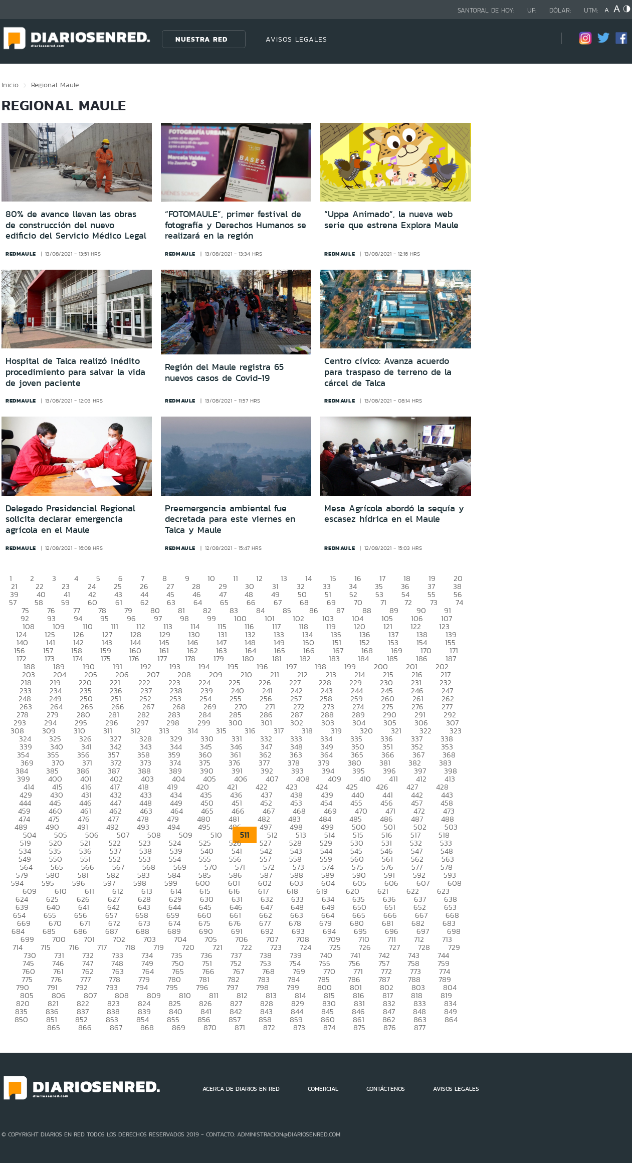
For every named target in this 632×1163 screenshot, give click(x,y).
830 (329, 1003)
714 (18, 947)
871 (240, 1027)
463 (146, 811)
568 (148, 867)
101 (270, 618)
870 (210, 1027)
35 (379, 586)
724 (305, 947)
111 (114, 626)
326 (85, 738)
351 (387, 746)
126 (78, 634)
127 (107, 634)
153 (393, 642)
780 (174, 979)
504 (29, 835)
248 (25, 698)
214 (359, 674)
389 (175, 770)
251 (116, 698)
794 (142, 987)
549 (25, 859)
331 (237, 738)
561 (387, 859)
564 (26, 867)
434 (176, 795)
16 (357, 578)
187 (451, 658)
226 (265, 682)
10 (211, 578)
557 (265, 859)
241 (267, 690)
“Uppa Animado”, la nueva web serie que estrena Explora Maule (391, 220)
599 (170, 883)
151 (336, 642)
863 (420, 1019)
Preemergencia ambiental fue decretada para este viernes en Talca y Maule (230, 519)
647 (267, 907)
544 (326, 851)
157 (48, 650)
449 (176, 803)
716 (74, 947)
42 (92, 594)
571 (240, 867)
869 (178, 1027)
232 (446, 682)
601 (234, 883)
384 (22, 770)
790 (22, 987)
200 (381, 666)
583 (143, 875)
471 (390, 811)
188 (29, 666)
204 (59, 674)
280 (83, 714)
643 (144, 907)
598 (139, 883)
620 (352, 891)
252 (145, 698)
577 (417, 867)
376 (235, 762)
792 (82, 987)
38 (457, 586)
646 (236, 907)
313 (164, 730)
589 (327, 875)
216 (417, 674)
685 (49, 931)
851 (51, 1019)
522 (115, 843)
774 (444, 971)
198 (320, 666)
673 (144, 923)
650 (359, 907)
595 (48, 883)
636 (389, 899)
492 (112, 827)
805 (27, 995)
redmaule (21, 254)
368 (449, 754)
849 (450, 1011)
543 (296, 851)
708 (302, 939)
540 (207, 851)
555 (205, 859)
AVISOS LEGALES (296, 39)
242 (297, 690)
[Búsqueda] (538, 39)
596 (78, 883)
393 (297, 770)
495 (204, 827)
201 (411, 666)
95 (104, 618)
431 (86, 795)
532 (416, 843)
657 (111, 915)
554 (175, 859)
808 (122, 995)
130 (194, 634)
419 (172, 787)
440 (357, 795)
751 (207, 963)
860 (328, 1019)
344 (176, 746)
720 (188, 947)
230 (386, 682)
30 (249, 586)
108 (29, 626)
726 (365, 947)
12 (259, 578)
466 (238, 811)
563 (448, 859)
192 (145, 666)
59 (65, 602)
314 (192, 730)
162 (192, 650)
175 (106, 658)
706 (241, 939)
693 (298, 931)
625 (52, 899)
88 (366, 610)
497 (266, 827)
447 (115, 803)
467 (269, 811)
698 (454, 931)
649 (328, 907)
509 (185, 835)
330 (207, 738)
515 (358, 835)
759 (444, 963)
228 (325, 682)
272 (299, 706)
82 (207, 610)
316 (250, 730)
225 (235, 682)
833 (419, 1003)
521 (85, 843)
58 (39, 602)
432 (116, 795)
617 (263, 891)
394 (328, 770)
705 (210, 939)
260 (387, 698)
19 (432, 578)
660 (204, 915)
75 (25, 610)
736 (206, 955)
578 (447, 867)
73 (434, 602)
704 (180, 939)
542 (266, 851)
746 (58, 963)
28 (196, 586)
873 (299, 1027)
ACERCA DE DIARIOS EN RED (241, 1088)
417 (115, 787)
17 (382, 578)
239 (206, 690)
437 (266, 795)
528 (295, 843)
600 (202, 883)
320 (366, 730)
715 (46, 947)
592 (419, 875)
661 (235, 915)
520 (55, 843)
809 (154, 995)
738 (266, 955)
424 (322, 787)
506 (92, 835)
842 (236, 1011)
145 (164, 642)
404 (178, 778)
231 (416, 682)
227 (295, 682)
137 (393, 634)
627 (114, 899)
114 (194, 626)
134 (307, 634)
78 (102, 610)
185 (392, 658)
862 (388, 1019)
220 (85, 682)
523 (145, 843)
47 (223, 594)
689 (174, 931)
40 (41, 594)
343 (146, 746)
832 (389, 1003)
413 (450, 778)
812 (242, 995)
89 (393, 610)
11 (235, 578)
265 (87, 706)
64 (197, 602)
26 (144, 586)
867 (116, 1027)
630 (207, 899)
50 (302, 594)
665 (358, 915)
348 (296, 746)
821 (53, 1003)
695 (360, 931)
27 (170, 586)
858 (265, 1019)
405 (209, 778)
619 (322, 891)
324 (25, 738)
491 (82, 827)
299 (203, 722)
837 (83, 1011)
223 (174, 682)
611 (89, 891)
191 (117, 666)
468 (299, 811)
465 (207, 811)
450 (207, 803)
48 (249, 594)
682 (418, 923)
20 (458, 578)
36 (405, 586)
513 (301, 835)
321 (396, 730)
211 (274, 674)
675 (204, 923)
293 (20, 722)
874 (329, 1027)
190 (89, 666)
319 (336, 730)
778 (114, 979)
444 (25, 803)
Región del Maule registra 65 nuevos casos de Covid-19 (224, 372)
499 (327, 827)
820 (23, 1003)
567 (118, 867)
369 (27, 762)
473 (449, 811)
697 (422, 931)
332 (266, 738)
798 (262, 987)
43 (118, 594)
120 (359, 626)
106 (417, 618)
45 (170, 594)
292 (450, 714)
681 (387, 923)
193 (174, 666)
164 (250, 650)
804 (450, 987)
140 (22, 642)
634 (328, 899)
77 (76, 610)
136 (364, 634)
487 (417, 819)
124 (21, 634)
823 (113, 1003)
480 (203, 819)
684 (18, 931)
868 (147, 1027)
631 (237, 899)
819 (446, 995)
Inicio (10, 84)
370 (58, 762)
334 (326, 738)
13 (284, 578)
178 (190, 658)
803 (418, 987)
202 (442, 666)
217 (446, 674)
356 (83, 754)
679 (325, 923)
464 (176, 811)
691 (237, 931)
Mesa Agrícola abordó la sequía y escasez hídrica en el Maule (394, 514)
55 (432, 594)
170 (426, 650)
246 (417, 690)
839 (144, 1011)
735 (176, 955)
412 (421, 778)
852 (81, 1019)
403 (147, 778)
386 (83, 770)
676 (235, 923)
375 (204, 762)
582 (113, 875)
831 (359, 1003)
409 (334, 778)
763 (118, 971)
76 (51, 610)
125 (50, 634)
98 (184, 618)
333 (296, 738)
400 (55, 778)
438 (296, 795)
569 (179, 867)
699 (27, 939)
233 (26, 690)
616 (234, 891)
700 (59, 939)
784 (294, 979)
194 (203, 666)
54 (405, 594)
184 (363, 658)
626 (83, 899)
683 (449, 923)
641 (83, 907)
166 (309, 650)
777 (85, 979)
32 (301, 586)
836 (52, 1011)
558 (295, 859)
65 (224, 602)
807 (90, 995)
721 (218, 947)
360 (205, 754)
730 (30, 955)
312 (135, 730)
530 (356, 843)
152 (364, 642)
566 (87, 867)
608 (455, 883)
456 (386, 803)
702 (119, 939)
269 (210, 706)
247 (447, 690)
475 (54, 819)
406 (241, 778)
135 (336, 634)
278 (23, 714)
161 (164, 650)
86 (313, 610)
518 (444, 835)
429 (26, 795)
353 (447, 746)
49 (275, 594)
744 (443, 955)
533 (446, 843)
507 (123, 835)
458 (447, 803)
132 (250, 634)
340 (56, 746)
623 (443, 891)
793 (112, 987)
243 (327, 690)
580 (53, 875)
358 (143, 754)
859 (296, 1019)
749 (147, 963)
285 (235, 714)
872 (269, 1027)
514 (329, 835)
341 (86, 746)
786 (354, 979)
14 (308, 578)
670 (55, 923)
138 (422, 634)
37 (431, 586)
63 (171, 602)
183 (334, 658)
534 (25, 851)
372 (116, 762)
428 (442, 787)
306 (421, 722)
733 (117, 955)
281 (113, 714)
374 (175, 762)
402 (116, 778)
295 (81, 722)
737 (236, 955)
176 (134, 658)
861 (358, 1019)
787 (384, 979)
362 (265, 754)
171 (454, 650)
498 (296, 827)
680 (357, 923)
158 (76, 650)
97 (158, 618)
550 (55, 859)
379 (324, 762)
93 (51, 618)
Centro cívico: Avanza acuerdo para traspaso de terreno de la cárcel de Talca (388, 371)
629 (175, 899)
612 (117, 891)
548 (447, 851)
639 (22, 907)
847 (389, 1011)
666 (390, 915)
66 (251, 602)
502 (420, 827)
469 (330, 811)
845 (327, 1011)
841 (206, 1011)
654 (19, 915)
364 (326, 754)
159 (105, 650)
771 (358, 971)
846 (358, 1011)
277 (447, 706)
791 (52, 987)
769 (299, 971)
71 (383, 602)
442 (417, 795)
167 (338, 650)
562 (417, 859)
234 (56, 690)
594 (17, 883)
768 (268, 971)
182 (305, 658)
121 (387, 626)
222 (144, 682)
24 (92, 586)
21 (14, 586)
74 (459, 602)
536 (85, 851)
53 (379, 594)
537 (115, 851)
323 (456, 730)
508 (154, 835)
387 (114, 770)
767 (238, 971)
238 (176, 690)
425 (352, 787)
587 (266, 875)
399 (23, 778)
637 (420, 899)
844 (297, 1011)
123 (444, 626)
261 (418, 698)
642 (113, 907)
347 (266, 746)
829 (297, 1003)
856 (203, 1019)
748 (117, 963)
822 (83, 1003)
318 (307, 730)
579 (22, 875)
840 (175, 1011)
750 (177, 963)
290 (389, 714)
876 (389, 1027)
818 (417, 995)
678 (295, 923)
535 (55, 851)
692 (267, 931)
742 (384, 955)
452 (266, 803)
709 (333, 939)
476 (84, 819)
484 (325, 819)
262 (448, 698)
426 (382, 787)
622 (412, 891)
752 (236, 963)
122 (415, 626)
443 (447, 795)
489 (21, 827)
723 (276, 947)
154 (421, 642)
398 (450, 770)
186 (422, 658)
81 (181, 610)
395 (358, 770)
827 (236, 1003)
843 (266, 1011)
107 (446, 618)
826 (205, 1003)
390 (207, 770)
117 (276, 626)
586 (235, 875)
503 (451, 827)
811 (214, 995)
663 (296, 915)
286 (266, 714)
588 (296, 875)
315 (221, 730)
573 (298, 867)
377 (264, 762)
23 (66, 586)
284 (204, 714)
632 (267, 899)
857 (235, 1019)
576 (387, 867)
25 (118, 586)
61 (118, 602)
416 (86, 787)
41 (67, 594)
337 (417, 738)
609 (30, 891)
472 (419, 811)
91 (447, 610)
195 (233, 666)
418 (143, 787)
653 (450, 907)
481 (234, 819)
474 (24, 819)
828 (266, 1003)
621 (382, 891)
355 (53, 754)
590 (359, 875)
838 (113, 1011)
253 (175, 698)
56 (458, 594)
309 (49, 730)
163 (221, 650)
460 (55, 811)
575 (357, 867)
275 (387, 706)
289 (358, 714)
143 (107, 642)
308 (17, 730)
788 (414, 979)
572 (269, 867)
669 (24, 923)
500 (359, 827)
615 (204, 891)
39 (14, 594)
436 (236, 795)
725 (335, 947)
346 (236, 746)
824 (144, 1003)
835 (21, 1011)
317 (279, 730)
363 (296, 754)
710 (363, 939)
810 (185, 995)
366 (387, 754)
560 (357, 859)
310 (79, 730)
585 (204, 875)
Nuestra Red (201, 39)
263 (26, 706)
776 (56, 979)
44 (144, 594)
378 (294, 762)
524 (175, 843)
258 (326, 698)
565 (57, 867)
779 (144, 979)
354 (23, 754)
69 (331, 602)
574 (328, 867)
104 (357, 618)
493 (143, 827)
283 (174, 714)
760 (28, 971)
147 (222, 642)
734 (147, 955)
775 (27, 979)
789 (445, 979)
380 (354, 762)
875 (359, 1027)
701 (89, 939)
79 (128, 610)
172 (22, 658)
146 (192, 642)
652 (419, 907)
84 (260, 610)
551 (85, 859)
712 (419, 939)
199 (350, 666)
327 (115, 738)
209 (216, 674)
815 (329, 995)
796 (202, 987)
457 (417, 803)
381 (384, 762)
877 (420, 1027)
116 (249, 626)
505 (60, 835)
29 (223, 586)
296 (111, 722)
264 (56, 706)
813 (271, 995)
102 (298, 618)
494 (173, 827)
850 (21, 1019)
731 (59, 955)
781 (204, 979)
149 (279, 642)
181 (277, 658)
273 (328, 706)
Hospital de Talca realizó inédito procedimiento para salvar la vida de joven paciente (75, 371)
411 (393, 778)
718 (130, 947)
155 (450, 642)
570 (210, 867)
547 (417, 851)
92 (25, 618)
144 (135, 642)
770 (329, 971)
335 (356, 738)
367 (418, 754)
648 (297, 907)
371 (87, 762)
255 (236, 698)
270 (241, 706)
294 (50, 722)
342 (116, 746)
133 (279, 634)
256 (266, 698)
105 (387, 618)
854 (142, 1019)
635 (358, 899)
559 (326, 859)
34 (353, 586)
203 (28, 674)
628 (144, 899)
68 (304, 602)
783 (264, 979)
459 (24, 811)
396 (389, 770)
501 (389, 827)
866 (85, 1027)
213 (331, 674)
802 (386, 987)
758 (413, 963)
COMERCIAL (323, 1088)
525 (205, 843)
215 (388, 674)
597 (109, 883)
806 (59, 995)
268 (178, 706)
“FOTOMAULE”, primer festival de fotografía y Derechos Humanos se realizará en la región (235, 225)
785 (324, 979)
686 (80, 931)
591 (389, 875)
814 (300, 995)
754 (295, 963)
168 (367, 650)
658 (141, 915)
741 (355, 955)
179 (219, 658)
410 (365, 778)
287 (297, 714)
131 (222, 634)
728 (424, 947)
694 (329, 931)
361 (235, 754)
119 (331, 626)
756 (354, 963)
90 (421, 610)
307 (452, 722)
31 (275, 586)
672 (114, 923)
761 (58, 971)
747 (87, 963)
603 (296, 883)
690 (206, 931)
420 (202, 787)
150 (308, 642)
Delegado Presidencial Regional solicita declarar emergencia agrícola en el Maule (70, 519)
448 (145, 803)
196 (262, 666)
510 (216, 835)
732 (88, 955)
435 (206, 795)
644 (174, 907)
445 (55, 803)
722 (246, 947)
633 (297, 899)
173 (50, 658)
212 (302, 674)
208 (184, 674)
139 (451, 634)
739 (296, 955)
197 (291, 666)
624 (22, 899)
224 (204, 682)
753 (265, 963)
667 (421, 915)
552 (115, 859)
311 (107, 730)
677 (265, 923)
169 (396, 650)
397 (420, 770)
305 (389, 722)
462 (115, 811)
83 (234, 610)
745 (28, 963)
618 (292, 891)
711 (391, 939)
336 (386, 738)
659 (172, 915)
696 (391, 931)
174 (78, 658)
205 (90, 674)
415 (57, 787)
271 (270, 706)
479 (173, 819)
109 (59, 626)
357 (113, 754)
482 (264, 819)
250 (86, 698)
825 (174, 1003)
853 (112, 1019)
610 (61, 891)
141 (50, 642)
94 (78, 618)
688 (142, 931)
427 (412, 787)
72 (408, 602)
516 (386, 835)
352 (417, 746)
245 (387, 690)
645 (205, 907)
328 (145, 738)
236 (116, 690)
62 (144, 602)
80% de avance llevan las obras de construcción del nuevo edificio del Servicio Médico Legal (76, 225)
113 (167, 626)
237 (146, 690)
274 (358, 706)
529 (326, 843)
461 (85, 811)
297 (142, 722)
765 (178, 971)
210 (246, 674)
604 (328, 883)
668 (452, 915)
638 (450, 899)
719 (158, 947)
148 (250, 642)
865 (53, 1027)
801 (356, 987)
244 (357, 690)
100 (240, 618)
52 (353, 594)
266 (117, 706)
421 (232, 787)
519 (25, 843)
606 (391, 883)
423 (292, 787)
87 (340, 610)
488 (447, 819)
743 (413, 955)
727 (394, 947)
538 (145, 851)
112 (140, 626)
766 (208, 971)
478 (143, 819)
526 (235, 843)
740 (326, 955)
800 (324, 987)
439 (327, 795)
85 (287, 610)
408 (303, 778)
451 (237, 803)
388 (144, 770)
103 (328, 618)
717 (102, 947)
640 (53, 907)
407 (272, 778)
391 (237, 770)
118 (303, 626)
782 (234, 979)
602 (265, 883)
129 (164, 634)
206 (122, 674)
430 (56, 795)
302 (296, 722)
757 (383, 963)
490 (52, 827)
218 (26, 682)
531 (386, 843)
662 (265, 915)
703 (149, 939)
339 (26, 746)
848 (419, 1011)
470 (361, 811)
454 (326, 803)
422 (262, 787)
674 (174, 923)
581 (83, 875)
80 (155, 610)
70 (358, 602)
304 (358, 722)
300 (236, 722)
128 (135, 634)
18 (406, 578)
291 (420, 714)
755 (324, 963)
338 (447, 738)
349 (327, 746)
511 (244, 835)
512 (272, 835)
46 (196, 594)
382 (414, 762)
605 (359, 883)
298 (172, 722)
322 (425, 730)
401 (86, 778)
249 (55, 698)
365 (357, 754)
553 (145, 859)
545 (356, 851)
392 (267, 770)
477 (113, 819)
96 (131, 618)
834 (450, 1003)
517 (415, 835)
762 (88, 971)
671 (85, 923)
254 (205, 698)
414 (29, 787)
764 (148, 971)
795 (172, 987)
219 (55, 682)
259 (356, 698)
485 (355, 819)
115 (222, 626)
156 (19, 650)
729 (454, 947)
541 (237, 851)
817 (387, 995)
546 (386, 851)
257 (296, 698)
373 (145, 762)
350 (357, 746)
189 (59, 666)
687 (111, 931)
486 (386, 819)
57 (13, 602)
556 (235, 859)
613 (146, 891)
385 (52, 770)
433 (146, 795)
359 (174, 754)
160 (135, 650)
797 (232, 987)
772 (386, 971)
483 (294, 819)
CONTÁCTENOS (385, 1088)
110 (88, 626)
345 (206, 746)
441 (387, 795)
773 (415, 971)
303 (327, 722)
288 (327, 714)
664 (327, 915)
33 (327, 586)
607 (423, 883)
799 (293, 987)
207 (153, 674)
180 (248, 658)
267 (148, 706)
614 (175, 891)
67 (278, 602)
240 (237, 690)
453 (296, 803)
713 (447, 939)
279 (53, 714)
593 (450, 875)
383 (445, 762)
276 (417, 706)
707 (272, 939)
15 (333, 578)
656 (80, 915)
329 (176, 738)
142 (78, 642)
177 (162, 658)
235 (86, 690)
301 (266, 722)
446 (85, 803)
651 (389, 907)
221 (115, 682)
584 (174, 875)
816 (358, 995)
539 (176, 851)
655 (50, 915)
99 (211, 618)
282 (143, 714)
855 (173, 1019)
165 (279, 650)
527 (265, 843)
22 (40, 586)
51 (328, 594)
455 (356, 803)
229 (355, 682)
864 (451, 1019)
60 (92, 602)
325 (55, 738)
